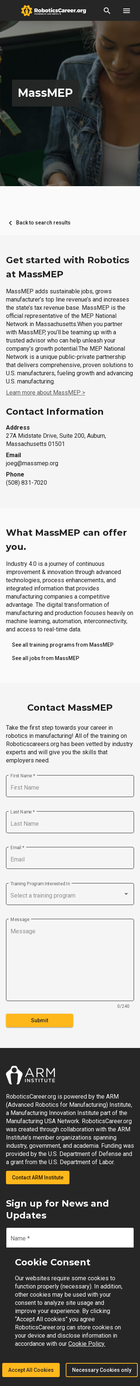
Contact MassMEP (70, 707)
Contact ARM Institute (37, 1178)
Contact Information (55, 411)
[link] (62, 644)
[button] (107, 10)
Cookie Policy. (86, 1343)
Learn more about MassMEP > (45, 392)
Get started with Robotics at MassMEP (67, 267)
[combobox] (70, 895)
